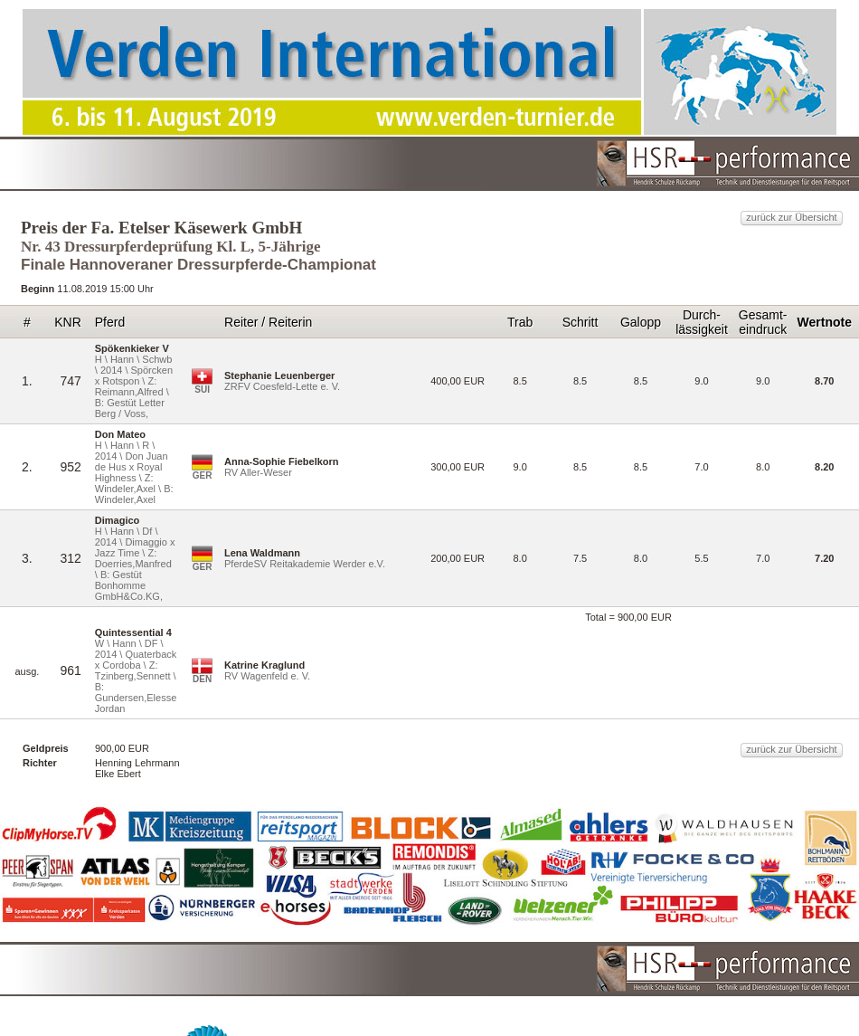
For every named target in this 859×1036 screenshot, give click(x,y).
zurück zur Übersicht (791, 217)
